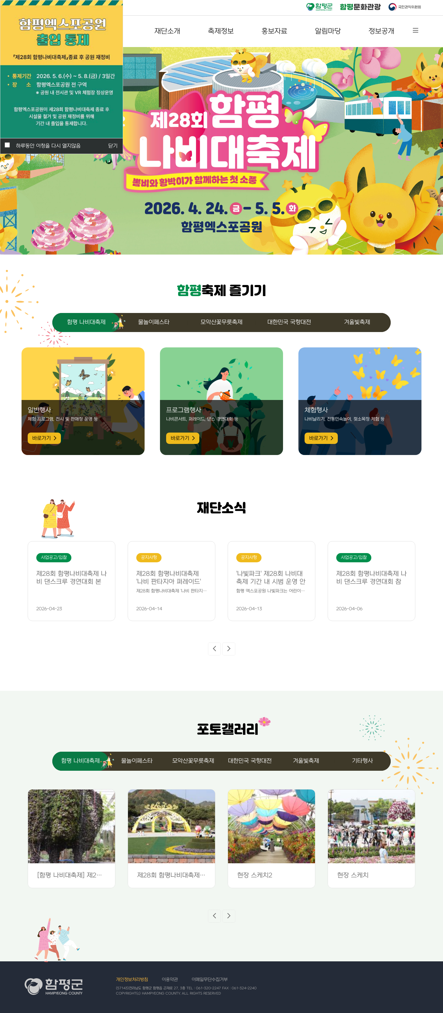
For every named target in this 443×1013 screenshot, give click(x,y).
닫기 (113, 146)
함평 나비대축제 (86, 322)
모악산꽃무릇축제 (221, 322)
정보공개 (381, 31)
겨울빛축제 (357, 322)
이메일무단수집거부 (210, 979)
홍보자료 (274, 31)
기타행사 (362, 761)
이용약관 (170, 979)
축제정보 (221, 31)
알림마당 (328, 31)
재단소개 (167, 31)
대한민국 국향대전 (289, 322)
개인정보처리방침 (132, 979)
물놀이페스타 (154, 322)
